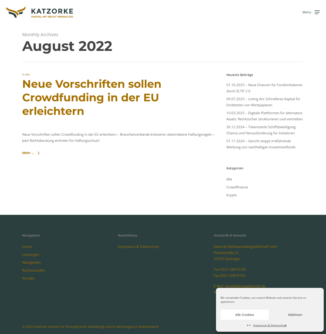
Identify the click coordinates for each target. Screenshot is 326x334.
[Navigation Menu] (311, 12)
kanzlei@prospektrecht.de (245, 286)
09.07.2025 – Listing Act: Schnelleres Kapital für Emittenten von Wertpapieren (263, 102)
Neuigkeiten (31, 262)
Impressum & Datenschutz (270, 325)
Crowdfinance (237, 187)
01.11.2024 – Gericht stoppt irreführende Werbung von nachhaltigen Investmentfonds (260, 144)
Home (27, 246)
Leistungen (30, 254)
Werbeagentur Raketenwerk (137, 327)
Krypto (231, 195)
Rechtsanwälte (33, 270)
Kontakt (28, 278)
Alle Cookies (244, 315)
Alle (27, 74)
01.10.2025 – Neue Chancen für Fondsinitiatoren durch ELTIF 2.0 (264, 88)
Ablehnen (295, 315)
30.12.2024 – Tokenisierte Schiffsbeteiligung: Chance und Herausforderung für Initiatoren (261, 130)
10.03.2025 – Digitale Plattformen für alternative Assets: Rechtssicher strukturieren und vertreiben (264, 116)
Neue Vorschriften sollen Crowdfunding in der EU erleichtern (91, 97)
